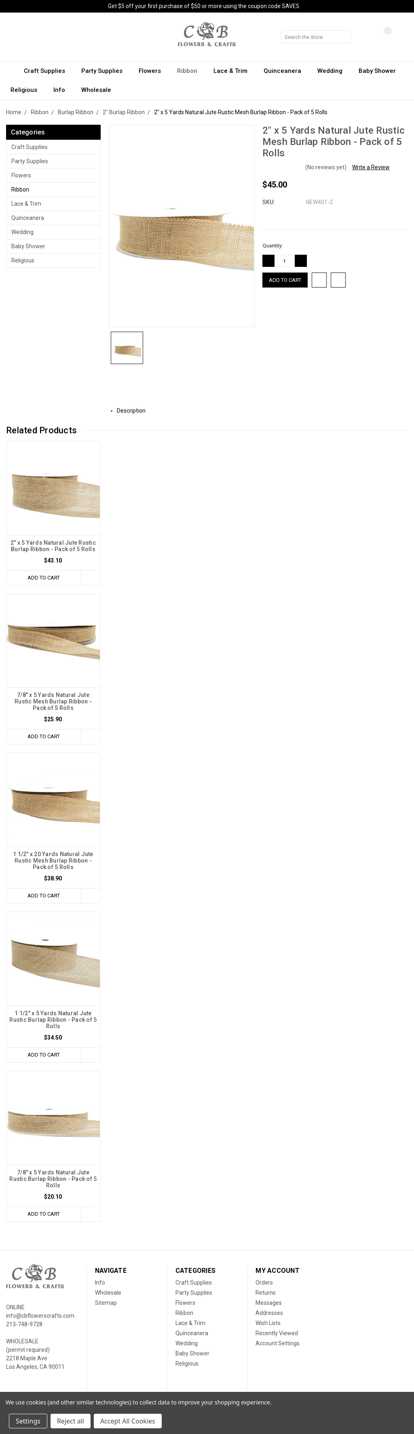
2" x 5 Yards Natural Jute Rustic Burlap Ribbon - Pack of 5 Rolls (53, 545)
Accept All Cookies (127, 1421)
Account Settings (278, 1343)
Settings (28, 1421)
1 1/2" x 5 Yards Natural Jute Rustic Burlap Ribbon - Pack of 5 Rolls (53, 1019)
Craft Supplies (48, 71)
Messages (269, 1303)
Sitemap (106, 1303)
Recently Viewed (277, 1333)
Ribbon (191, 71)
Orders (264, 1282)
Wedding (333, 71)
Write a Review (371, 167)
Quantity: (272, 246)
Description (134, 410)
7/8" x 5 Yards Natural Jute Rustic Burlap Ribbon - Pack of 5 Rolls (53, 1179)
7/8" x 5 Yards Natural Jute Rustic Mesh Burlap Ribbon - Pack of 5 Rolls (53, 701)
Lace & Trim (234, 71)
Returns (266, 1292)
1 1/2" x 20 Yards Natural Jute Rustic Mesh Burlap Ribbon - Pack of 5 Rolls (53, 860)
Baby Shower (381, 71)
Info (62, 90)
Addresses (269, 1313)
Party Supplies (105, 71)
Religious (27, 90)
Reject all (70, 1421)
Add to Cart (43, 578)
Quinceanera (286, 71)
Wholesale (96, 90)
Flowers (153, 71)
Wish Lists (268, 1323)
